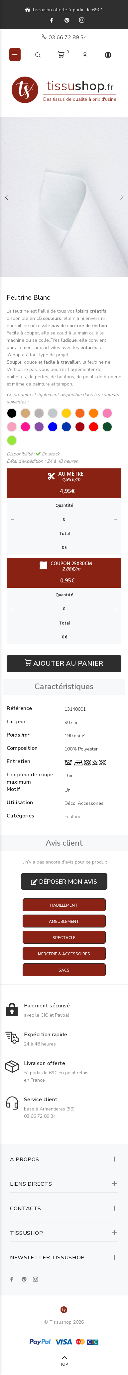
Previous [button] (6, 197)
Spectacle (64, 937)
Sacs (64, 970)
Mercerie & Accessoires (64, 954)
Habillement (64, 905)
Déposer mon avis (64, 882)
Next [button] (121, 197)
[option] (64, 197)
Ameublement (64, 921)
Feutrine (72, 816)
